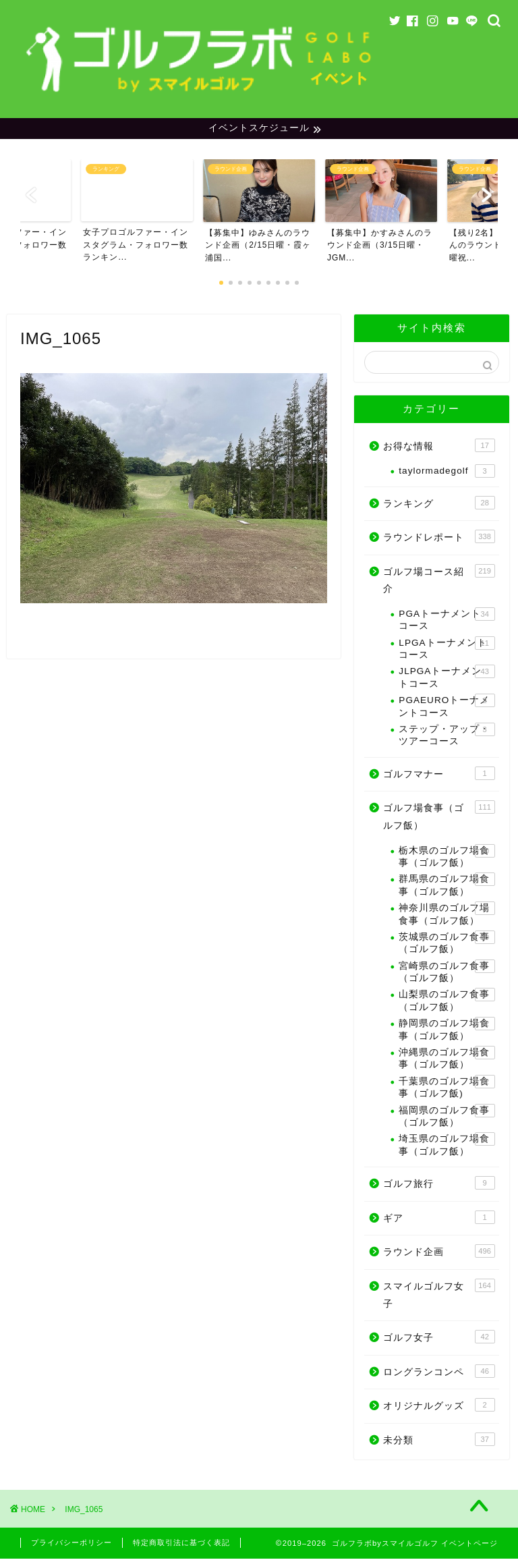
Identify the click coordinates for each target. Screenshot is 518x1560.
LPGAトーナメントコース (446, 649)
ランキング (438, 504)
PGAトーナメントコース (446, 621)
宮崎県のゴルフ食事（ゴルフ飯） (446, 972)
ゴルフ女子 (438, 1338)
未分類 (438, 1441)
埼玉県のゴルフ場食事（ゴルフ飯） (446, 1146)
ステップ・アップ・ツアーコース (446, 736)
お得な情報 (438, 446)
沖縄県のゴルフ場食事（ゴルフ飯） (446, 1059)
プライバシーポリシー (71, 1544)
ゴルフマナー (438, 774)
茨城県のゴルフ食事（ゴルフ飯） (446, 944)
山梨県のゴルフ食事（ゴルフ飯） (446, 1001)
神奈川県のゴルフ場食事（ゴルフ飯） (446, 915)
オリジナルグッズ (438, 1407)
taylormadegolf (446, 473)
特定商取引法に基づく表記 (181, 1544)
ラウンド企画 (438, 1253)
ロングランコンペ (438, 1372)
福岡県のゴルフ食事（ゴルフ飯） (446, 1117)
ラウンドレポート (438, 538)
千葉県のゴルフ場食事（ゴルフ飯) (446, 1088)
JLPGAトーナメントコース (446, 678)
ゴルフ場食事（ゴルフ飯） (438, 817)
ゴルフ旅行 (438, 1185)
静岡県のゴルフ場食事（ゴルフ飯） (446, 1030)
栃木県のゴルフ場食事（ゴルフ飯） (446, 857)
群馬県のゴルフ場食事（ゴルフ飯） (446, 886)
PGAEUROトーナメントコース (446, 707)
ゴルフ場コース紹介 (438, 580)
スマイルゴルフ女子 (438, 1296)
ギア (438, 1218)
